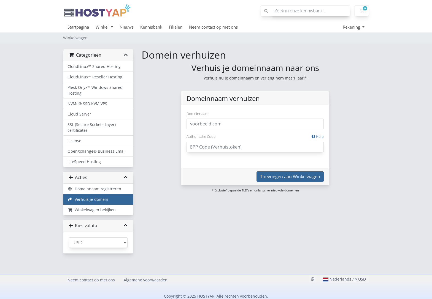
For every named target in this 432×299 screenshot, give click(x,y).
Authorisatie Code (255, 136)
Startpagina (78, 27)
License (74, 140)
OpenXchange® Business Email (97, 151)
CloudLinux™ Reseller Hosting (95, 76)
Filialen (175, 27)
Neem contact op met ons (213, 27)
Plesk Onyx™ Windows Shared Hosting (95, 90)
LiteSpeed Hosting (84, 161)
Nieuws (127, 27)
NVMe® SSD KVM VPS (87, 103)
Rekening (352, 27)
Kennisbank (151, 27)
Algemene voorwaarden (146, 279)
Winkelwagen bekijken (92, 209)
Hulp (318, 136)
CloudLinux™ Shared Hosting (94, 66)
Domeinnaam (197, 113)
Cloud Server (79, 114)
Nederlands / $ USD (344, 279)
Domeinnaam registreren (94, 188)
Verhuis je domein (88, 199)
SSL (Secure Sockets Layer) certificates (92, 127)
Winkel (103, 27)
